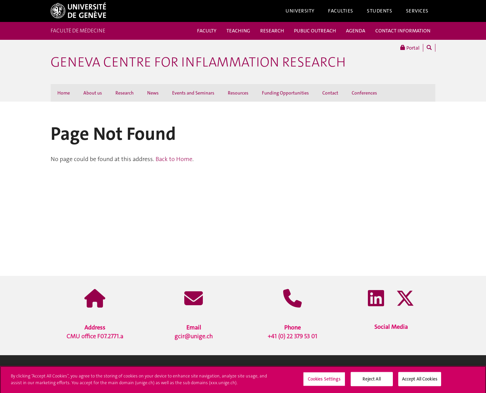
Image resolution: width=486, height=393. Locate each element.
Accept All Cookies (419, 382)
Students (380, 10)
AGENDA (355, 30)
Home (63, 93)
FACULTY (206, 30)
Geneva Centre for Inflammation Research (198, 62)
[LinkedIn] (375, 299)
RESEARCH (272, 30)
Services (417, 10)
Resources (238, 93)
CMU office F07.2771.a (94, 331)
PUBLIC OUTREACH (315, 30)
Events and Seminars (193, 93)
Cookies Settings (324, 382)
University (300, 10)
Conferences (364, 93)
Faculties (340, 10)
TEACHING (238, 30)
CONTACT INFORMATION (402, 30)
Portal (410, 47)
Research (124, 93)
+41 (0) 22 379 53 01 (292, 331)
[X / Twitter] (405, 299)
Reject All (371, 382)
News (153, 93)
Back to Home (174, 159)
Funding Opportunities (285, 93)
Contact (330, 93)
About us (92, 93)
